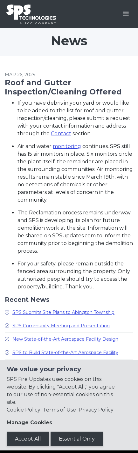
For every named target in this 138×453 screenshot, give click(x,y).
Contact (61, 133)
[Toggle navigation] (126, 14)
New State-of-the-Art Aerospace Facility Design (65, 339)
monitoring (67, 146)
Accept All (28, 439)
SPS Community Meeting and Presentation (61, 326)
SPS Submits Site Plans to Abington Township (63, 312)
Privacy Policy (96, 410)
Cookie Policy (23, 410)
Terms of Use (59, 410)
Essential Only (77, 439)
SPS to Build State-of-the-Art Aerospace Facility (65, 352)
